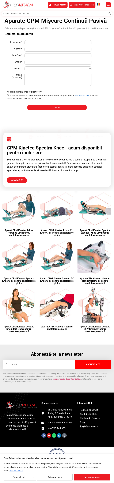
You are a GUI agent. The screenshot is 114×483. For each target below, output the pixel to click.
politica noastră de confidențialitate (67, 379)
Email (18, 61)
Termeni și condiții (89, 410)
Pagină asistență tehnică (89, 426)
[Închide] (112, 455)
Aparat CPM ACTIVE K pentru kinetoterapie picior (57, 327)
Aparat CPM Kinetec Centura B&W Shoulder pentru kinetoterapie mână (95, 329)
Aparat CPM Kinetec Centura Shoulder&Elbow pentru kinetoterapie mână (19, 329)
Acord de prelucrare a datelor (24, 91)
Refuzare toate (55, 477)
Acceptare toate (92, 477)
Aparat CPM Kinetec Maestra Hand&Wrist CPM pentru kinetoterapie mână (94, 281)
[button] (108, 4)
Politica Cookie (16, 470)
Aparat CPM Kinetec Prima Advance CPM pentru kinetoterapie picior (19, 233)
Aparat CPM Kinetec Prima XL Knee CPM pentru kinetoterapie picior (57, 233)
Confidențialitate (88, 414)
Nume (17, 48)
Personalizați (18, 477)
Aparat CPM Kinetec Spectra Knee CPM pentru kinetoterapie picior (19, 281)
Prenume (15, 42)
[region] (57, 468)
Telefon (16, 55)
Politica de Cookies (90, 418)
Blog (82, 422)
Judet (17, 68)
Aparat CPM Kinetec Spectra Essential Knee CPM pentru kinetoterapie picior (95, 233)
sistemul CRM (82, 95)
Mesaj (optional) (17, 76)
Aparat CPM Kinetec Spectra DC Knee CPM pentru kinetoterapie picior (57, 281)
